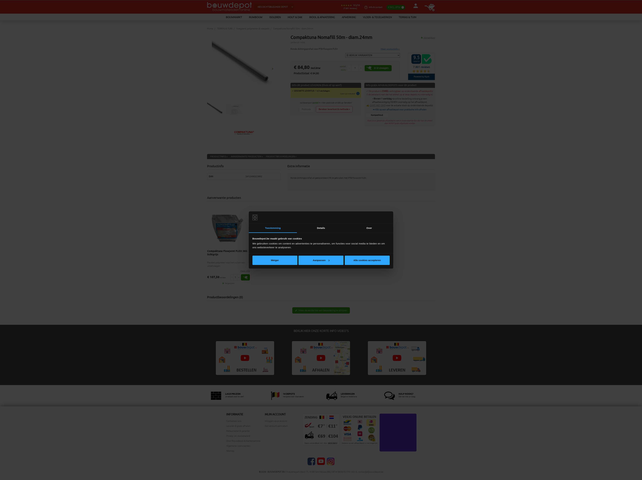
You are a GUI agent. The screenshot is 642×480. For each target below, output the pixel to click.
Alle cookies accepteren (367, 260)
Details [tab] (321, 228)
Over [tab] (369, 228)
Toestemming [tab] (273, 228)
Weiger (275, 260)
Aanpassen (321, 260)
